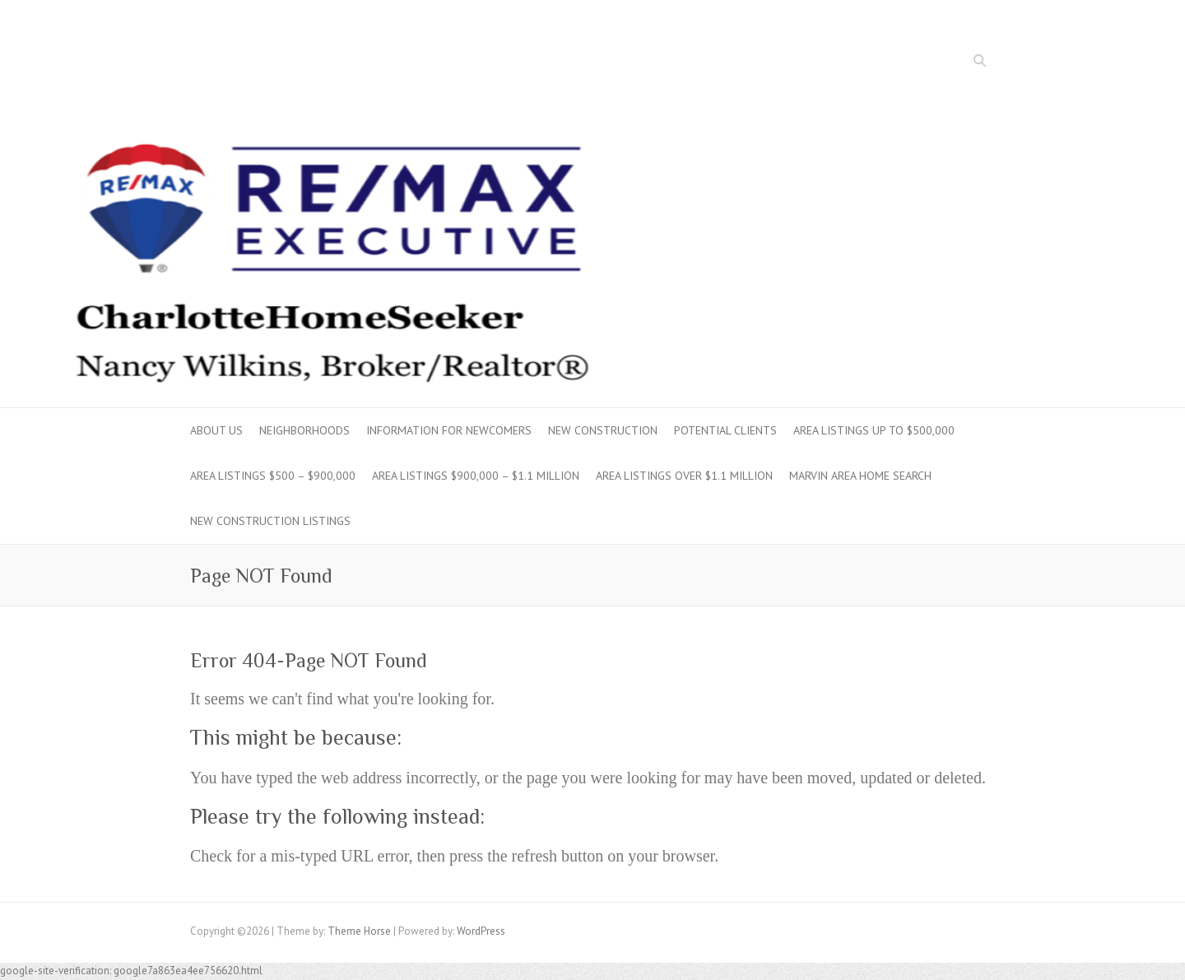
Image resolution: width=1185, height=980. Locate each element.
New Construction (603, 430)
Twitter (956, 62)
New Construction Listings (270, 520)
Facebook (931, 62)
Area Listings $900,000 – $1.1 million (475, 475)
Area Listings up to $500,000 (874, 430)
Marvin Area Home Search (860, 475)
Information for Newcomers (449, 430)
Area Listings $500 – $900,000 (273, 475)
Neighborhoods (304, 430)
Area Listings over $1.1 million (684, 475)
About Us (216, 430)
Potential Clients (725, 430)
